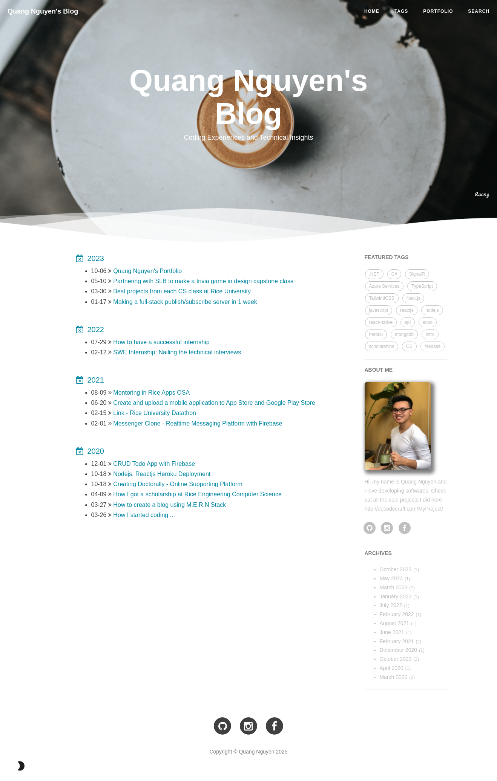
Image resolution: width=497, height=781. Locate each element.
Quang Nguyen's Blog (43, 11)
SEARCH (478, 11)
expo (428, 322)
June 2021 (392, 632)
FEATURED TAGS (387, 257)
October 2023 (396, 569)
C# (394, 274)
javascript (378, 310)
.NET (374, 274)
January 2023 (396, 596)
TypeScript (422, 286)
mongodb (404, 334)
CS (409, 346)
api (408, 322)
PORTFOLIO (438, 11)
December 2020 (398, 650)
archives (378, 553)
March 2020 (394, 677)
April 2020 (391, 668)
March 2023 (394, 587)
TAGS (401, 11)
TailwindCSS (381, 298)
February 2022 (397, 614)
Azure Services (384, 286)
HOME (371, 11)
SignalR (417, 274)
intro (430, 334)
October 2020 (396, 659)
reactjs (406, 310)
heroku (376, 334)
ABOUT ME (379, 370)
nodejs (432, 310)
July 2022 (391, 605)
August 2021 (395, 623)
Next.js (413, 298)
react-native (381, 322)
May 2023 (391, 578)
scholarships (381, 346)
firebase (433, 346)
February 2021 (397, 641)
